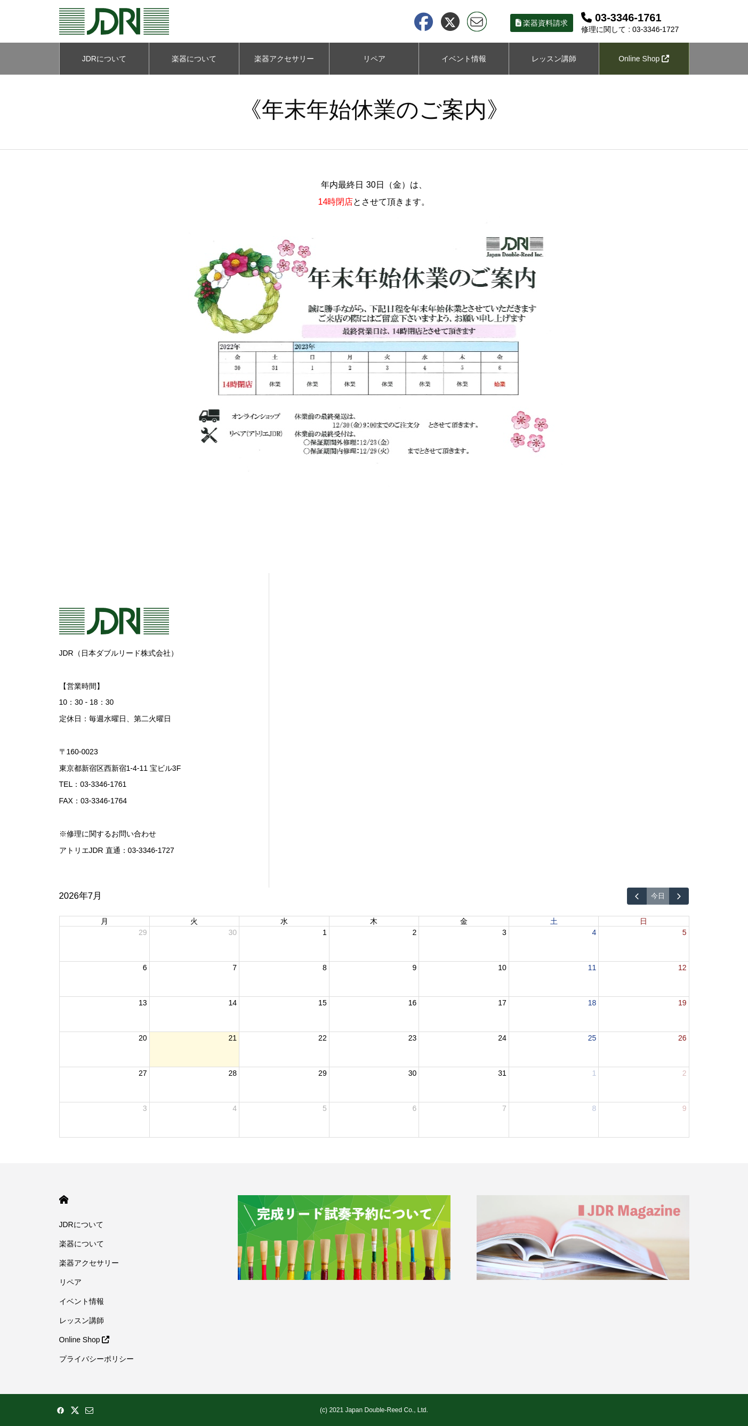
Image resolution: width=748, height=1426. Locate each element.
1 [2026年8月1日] (594, 1073)
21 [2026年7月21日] (233, 1038)
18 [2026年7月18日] (592, 1002)
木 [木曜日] (373, 921)
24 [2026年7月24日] (502, 1038)
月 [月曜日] (104, 921)
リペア (374, 58)
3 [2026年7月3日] (504, 932)
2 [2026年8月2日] (684, 1073)
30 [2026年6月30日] (233, 932)
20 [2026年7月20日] (143, 1038)
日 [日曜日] (643, 921)
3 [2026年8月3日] (145, 1108)
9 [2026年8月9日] (684, 1108)
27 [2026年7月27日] (143, 1073)
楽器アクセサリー (89, 1263)
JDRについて (104, 58)
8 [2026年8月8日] (594, 1108)
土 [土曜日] (554, 921)
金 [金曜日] (464, 921)
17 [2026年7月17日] (502, 1002)
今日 (658, 896)
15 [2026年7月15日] (322, 1002)
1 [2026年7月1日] (325, 932)
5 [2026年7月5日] (684, 932)
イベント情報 (463, 58)
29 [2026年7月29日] (322, 1073)
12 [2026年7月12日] (682, 967)
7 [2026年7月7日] (234, 967)
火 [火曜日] (194, 921)
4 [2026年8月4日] (234, 1108)
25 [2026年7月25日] (592, 1038)
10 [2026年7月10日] (502, 967)
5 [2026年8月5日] (325, 1108)
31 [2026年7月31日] (502, 1073)
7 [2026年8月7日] (504, 1108)
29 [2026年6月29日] (143, 932)
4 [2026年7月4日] (594, 932)
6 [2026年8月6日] (414, 1108)
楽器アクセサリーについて (284, 64)
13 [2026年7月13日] (143, 1002)
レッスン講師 (554, 58)
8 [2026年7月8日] (325, 967)
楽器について (194, 58)
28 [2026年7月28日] (233, 1073)
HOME (63, 1199)
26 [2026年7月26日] (682, 1038)
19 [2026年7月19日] (682, 1002)
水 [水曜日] (284, 921)
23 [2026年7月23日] (412, 1038)
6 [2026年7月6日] (145, 967)
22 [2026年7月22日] (322, 1038)
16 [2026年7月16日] (412, 1002)
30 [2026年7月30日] (412, 1073)
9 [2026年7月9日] (414, 967)
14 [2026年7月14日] (233, 1002)
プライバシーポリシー (96, 1359)
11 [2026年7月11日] (592, 967)
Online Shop (643, 58)
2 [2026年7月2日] (414, 932)
